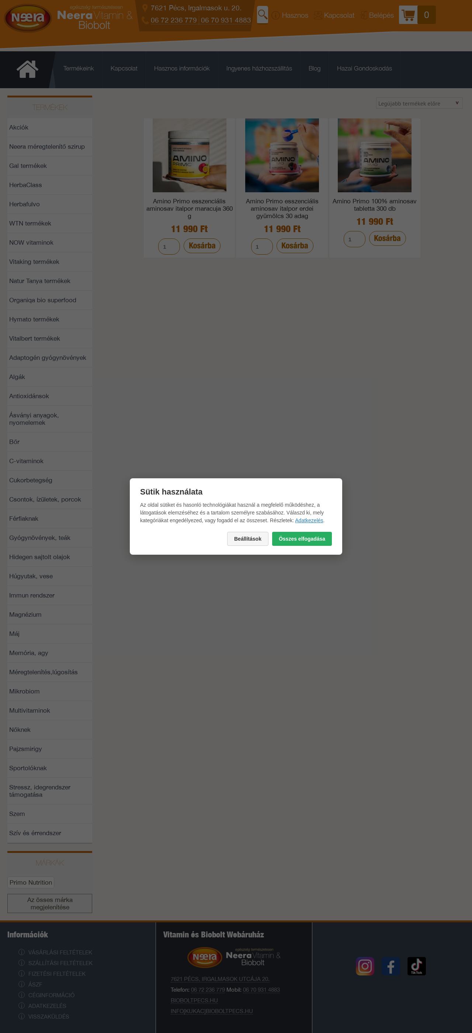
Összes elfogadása (302, 539)
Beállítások (247, 539)
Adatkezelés (309, 520)
